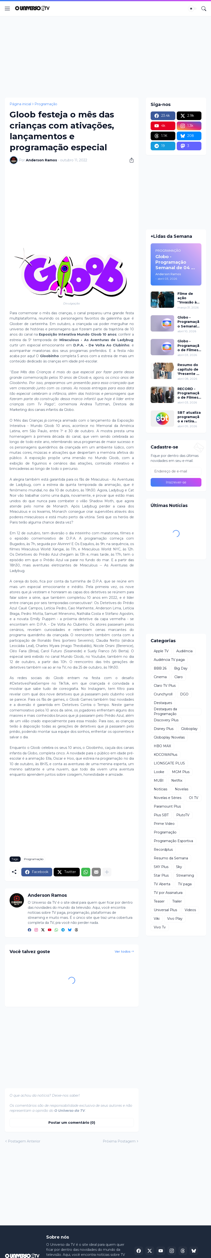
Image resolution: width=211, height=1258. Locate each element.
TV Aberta (162, 884)
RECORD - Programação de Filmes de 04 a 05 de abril (188, 393)
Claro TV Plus (165, 685)
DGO (184, 694)
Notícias (160, 789)
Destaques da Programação (165, 711)
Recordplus (163, 849)
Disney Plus (163, 729)
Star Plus (161, 875)
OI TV (193, 798)
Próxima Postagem (119, 1141)
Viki (157, 918)
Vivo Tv (160, 927)
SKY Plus (161, 867)
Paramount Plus (167, 806)
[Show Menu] (7, 9)
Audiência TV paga (169, 660)
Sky (179, 867)
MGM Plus (180, 772)
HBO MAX (162, 746)
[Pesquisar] (204, 9)
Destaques (163, 703)
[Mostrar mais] (106, 872)
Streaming (185, 875)
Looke (159, 772)
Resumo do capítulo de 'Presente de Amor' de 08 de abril (189, 369)
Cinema (160, 677)
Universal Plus (165, 910)
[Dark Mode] (192, 9)
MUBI (159, 780)
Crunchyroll (163, 694)
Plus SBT (161, 815)
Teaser (159, 901)
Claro (178, 677)
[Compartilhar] (130, 160)
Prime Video (164, 823)
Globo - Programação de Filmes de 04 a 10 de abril (188, 345)
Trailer (177, 901)
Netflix (176, 780)
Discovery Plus (166, 720)
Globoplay (189, 729)
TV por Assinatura (168, 893)
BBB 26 (160, 668)
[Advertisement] (105, 56)
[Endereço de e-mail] (176, 471)
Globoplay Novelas (169, 737)
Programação (45, 104)
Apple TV (161, 651)
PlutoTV (182, 815)
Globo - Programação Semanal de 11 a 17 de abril (188, 321)
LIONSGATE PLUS (169, 763)
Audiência (184, 651)
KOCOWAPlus (165, 754)
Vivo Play (174, 918)
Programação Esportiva (173, 841)
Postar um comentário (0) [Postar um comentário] (71, 1122)
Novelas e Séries (167, 798)
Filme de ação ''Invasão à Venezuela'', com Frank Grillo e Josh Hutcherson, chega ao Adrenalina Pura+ (188, 298)
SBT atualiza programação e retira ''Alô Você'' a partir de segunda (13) (189, 417)
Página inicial (20, 104)
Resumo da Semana (171, 858)
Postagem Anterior (24, 1141)
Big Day (181, 668)
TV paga (185, 884)
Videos (190, 910)
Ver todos (123, 951)
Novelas (181, 789)
